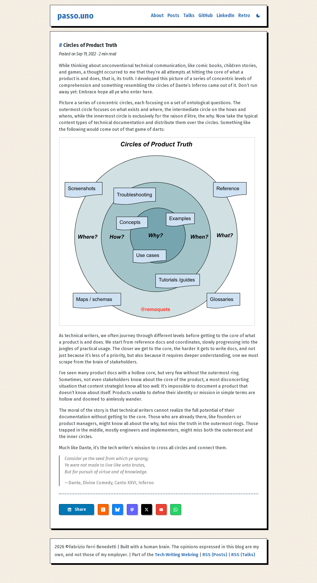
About (157, 15)
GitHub (205, 15)
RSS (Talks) (243, 554)
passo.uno (75, 16)
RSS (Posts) (214, 554)
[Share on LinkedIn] (76, 509)
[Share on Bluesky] (117, 509)
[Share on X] (146, 509)
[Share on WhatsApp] (175, 509)
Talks (189, 15)
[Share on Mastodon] (132, 509)
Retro (244, 15)
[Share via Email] (161, 509)
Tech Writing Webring (176, 554)
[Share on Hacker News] (103, 509)
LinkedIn (225, 15)
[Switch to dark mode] (258, 16)
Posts (173, 15)
